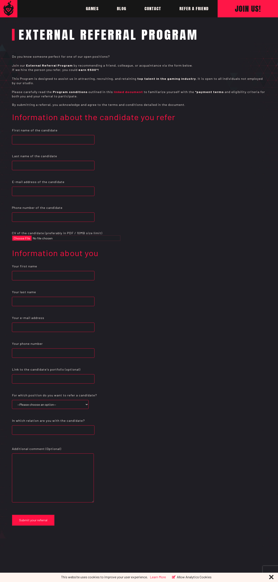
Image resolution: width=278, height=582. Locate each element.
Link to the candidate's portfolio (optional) (53, 374)
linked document (128, 91)
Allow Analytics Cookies (194, 577)
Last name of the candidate (53, 160)
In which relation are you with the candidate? (53, 425)
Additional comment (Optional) (53, 476)
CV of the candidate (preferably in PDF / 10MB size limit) (57, 235)
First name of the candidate (53, 135)
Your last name (53, 296)
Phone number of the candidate (53, 212)
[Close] (271, 577)
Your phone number (53, 348)
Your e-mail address (53, 322)
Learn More (158, 577)
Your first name (53, 271)
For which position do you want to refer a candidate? (54, 400)
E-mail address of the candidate (53, 186)
